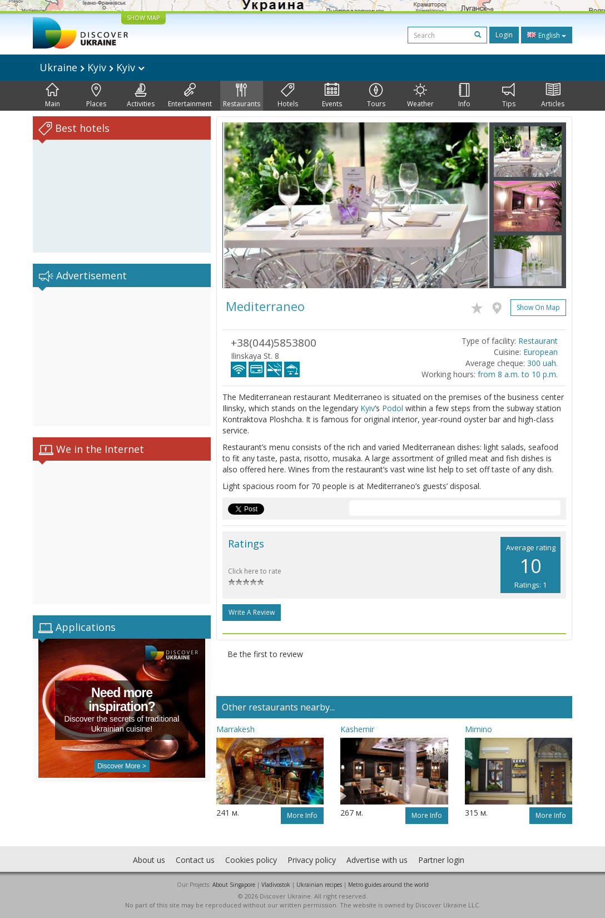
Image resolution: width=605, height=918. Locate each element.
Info (464, 95)
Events (332, 95)
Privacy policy (311, 860)
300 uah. (542, 363)
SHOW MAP (143, 17)
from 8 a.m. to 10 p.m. (518, 374)
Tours (376, 95)
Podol (392, 408)
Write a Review (252, 612)
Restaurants (241, 95)
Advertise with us (377, 860)
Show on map (538, 307)
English (546, 35)
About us (149, 860)
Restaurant (538, 340)
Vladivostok (275, 885)
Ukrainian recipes (319, 885)
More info (302, 815)
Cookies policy (251, 860)
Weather (420, 95)
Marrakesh (235, 729)
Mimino (478, 729)
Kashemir (357, 729)
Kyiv (367, 408)
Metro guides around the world (388, 885)
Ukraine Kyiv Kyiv (92, 67)
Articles (552, 95)
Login (504, 35)
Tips (508, 95)
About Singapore (233, 885)
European (540, 352)
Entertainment (190, 95)
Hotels (287, 95)
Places (96, 95)
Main (52, 95)
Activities (141, 95)
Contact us (195, 860)
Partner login (441, 860)
